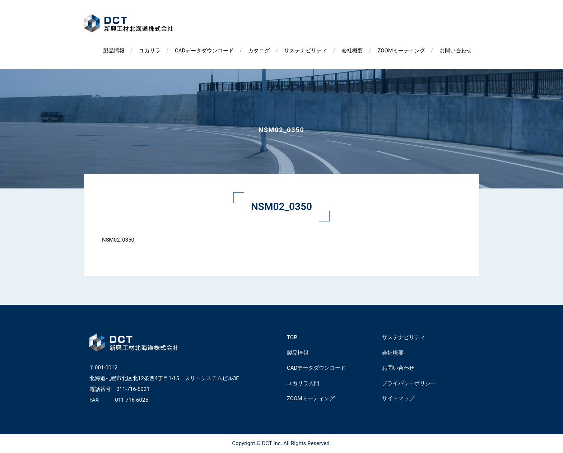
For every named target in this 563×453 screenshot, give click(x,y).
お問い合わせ (455, 50)
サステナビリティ (305, 50)
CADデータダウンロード (204, 50)
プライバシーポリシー (409, 383)
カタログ (259, 50)
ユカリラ (149, 50)
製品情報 (114, 50)
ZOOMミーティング (401, 50)
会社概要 (352, 50)
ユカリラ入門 (303, 383)
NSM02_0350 (118, 240)
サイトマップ (398, 398)
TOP (292, 337)
